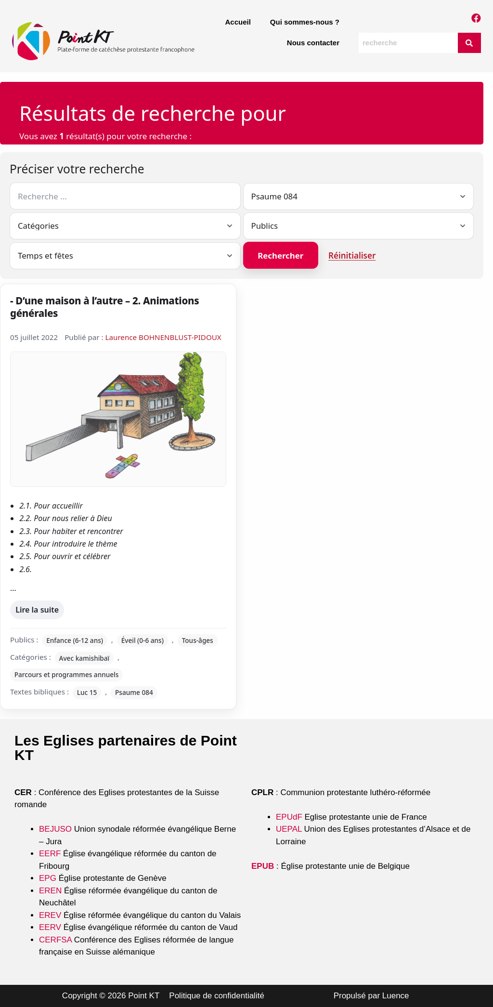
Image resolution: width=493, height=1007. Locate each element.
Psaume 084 (134, 692)
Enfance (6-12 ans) (74, 640)
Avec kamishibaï (84, 658)
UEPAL (289, 829)
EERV (50, 927)
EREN (50, 890)
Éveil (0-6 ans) (142, 640)
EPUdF (289, 817)
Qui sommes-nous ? (304, 22)
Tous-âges (197, 640)
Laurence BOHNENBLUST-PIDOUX (163, 337)
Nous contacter (313, 43)
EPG (47, 878)
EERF (50, 853)
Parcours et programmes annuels (66, 674)
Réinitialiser (352, 255)
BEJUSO (56, 829)
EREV (50, 915)
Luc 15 (87, 692)
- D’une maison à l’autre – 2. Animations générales (104, 307)
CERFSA (55, 939)
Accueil (237, 22)
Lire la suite (37, 608)
